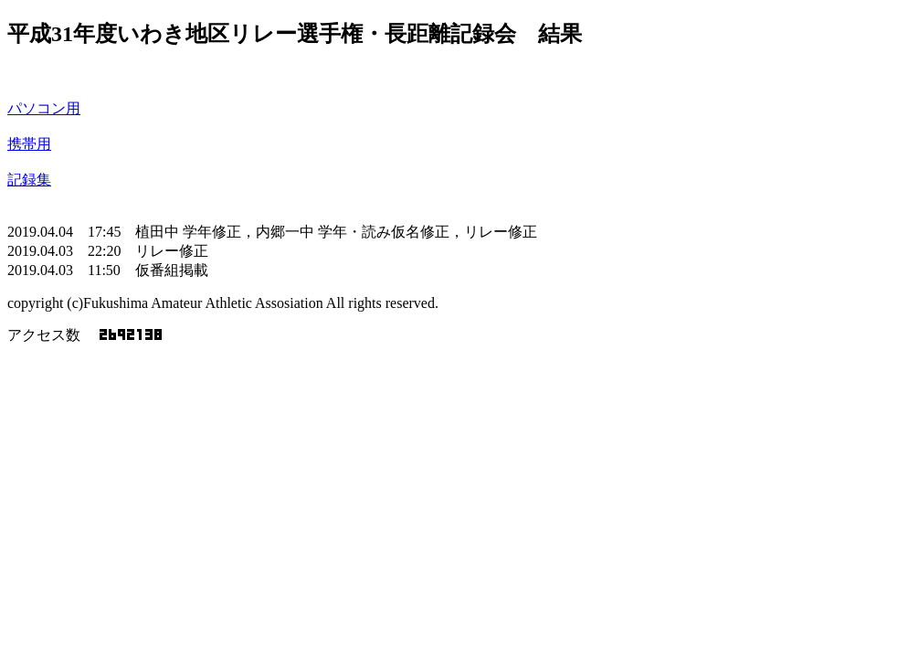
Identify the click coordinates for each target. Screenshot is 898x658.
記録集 (29, 179)
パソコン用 (43, 108)
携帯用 (29, 144)
